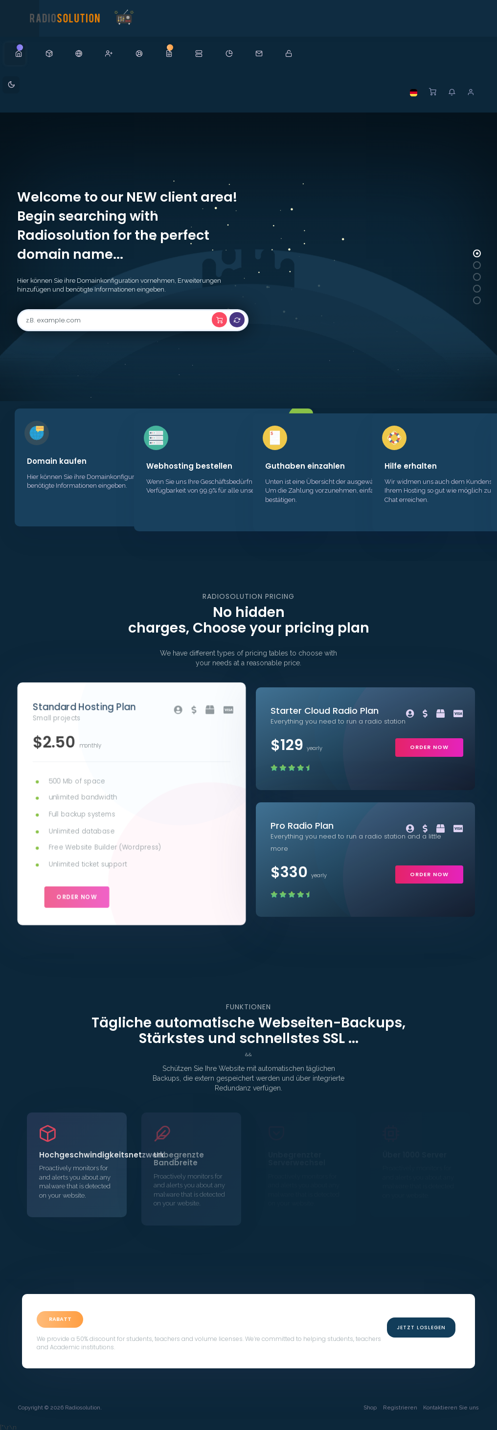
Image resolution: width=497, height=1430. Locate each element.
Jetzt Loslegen (421, 1325)
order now (77, 894)
